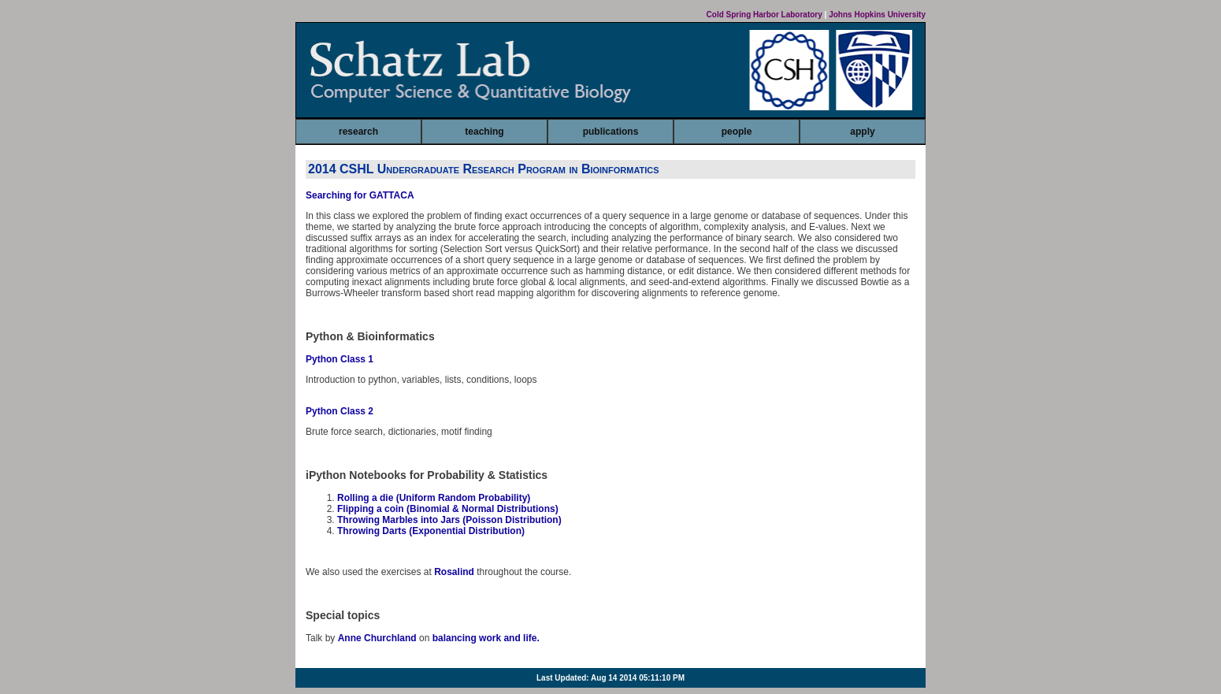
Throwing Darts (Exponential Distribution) (431, 530)
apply (862, 131)
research (358, 131)
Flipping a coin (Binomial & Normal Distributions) (448, 508)
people (737, 131)
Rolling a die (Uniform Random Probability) (433, 497)
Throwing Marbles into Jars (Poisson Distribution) (449, 519)
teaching (484, 131)
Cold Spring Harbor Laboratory (764, 14)
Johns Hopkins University (877, 14)
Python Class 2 (339, 411)
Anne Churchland (377, 638)
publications (611, 131)
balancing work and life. (486, 638)
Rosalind (454, 571)
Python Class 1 (339, 359)
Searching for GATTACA (360, 195)
